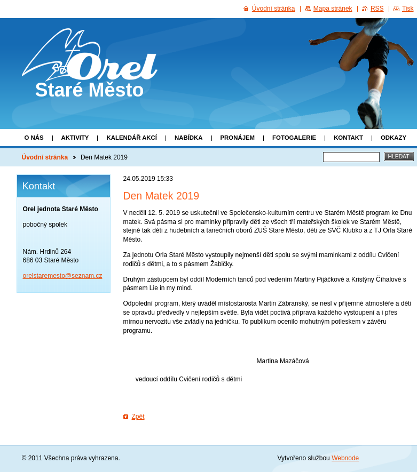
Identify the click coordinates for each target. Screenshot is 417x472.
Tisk (408, 8)
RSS (377, 8)
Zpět (138, 416)
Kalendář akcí (131, 137)
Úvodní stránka (45, 157)
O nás (34, 137)
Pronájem (238, 137)
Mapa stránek (332, 8)
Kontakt (348, 137)
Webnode (345, 458)
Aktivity (75, 137)
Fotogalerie (294, 137)
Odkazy (393, 137)
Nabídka (189, 137)
